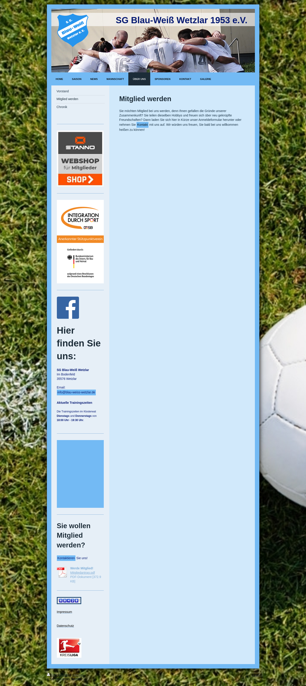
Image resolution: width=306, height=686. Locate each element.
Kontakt (142, 124)
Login (255, 675)
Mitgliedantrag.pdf (82, 572)
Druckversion (59, 675)
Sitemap (78, 675)
